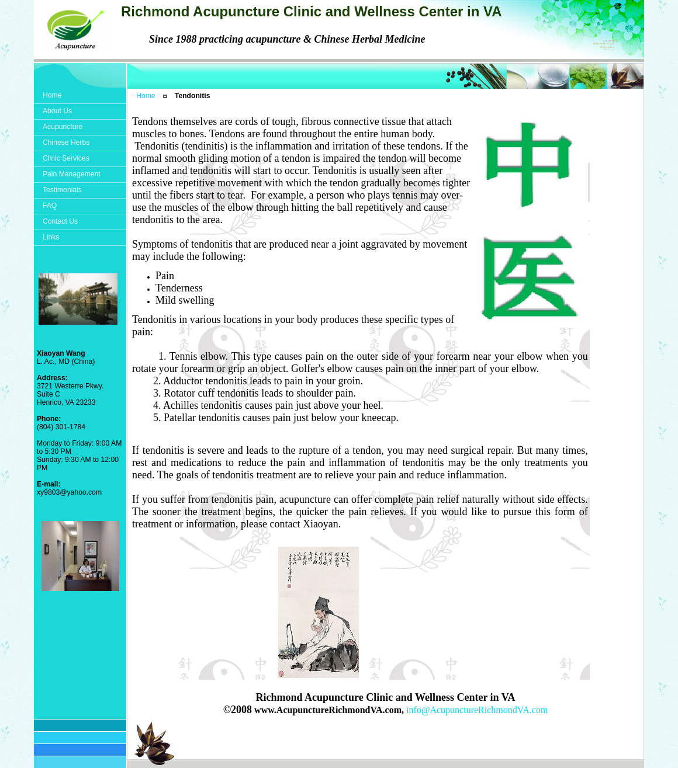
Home (145, 96)
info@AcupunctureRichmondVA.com (477, 710)
